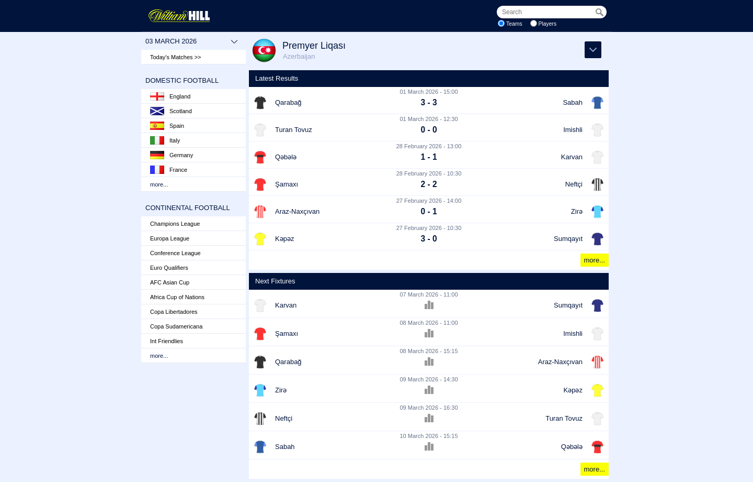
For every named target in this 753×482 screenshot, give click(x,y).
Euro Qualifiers (169, 268)
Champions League (175, 224)
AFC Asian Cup (169, 282)
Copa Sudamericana (176, 326)
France (168, 170)
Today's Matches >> (175, 57)
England (170, 96)
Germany (171, 155)
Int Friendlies (166, 341)
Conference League (175, 253)
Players (548, 24)
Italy (165, 140)
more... (159, 184)
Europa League (169, 238)
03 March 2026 (191, 41)
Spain (167, 126)
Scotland (171, 111)
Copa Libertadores (174, 312)
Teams (514, 24)
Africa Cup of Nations (177, 297)
